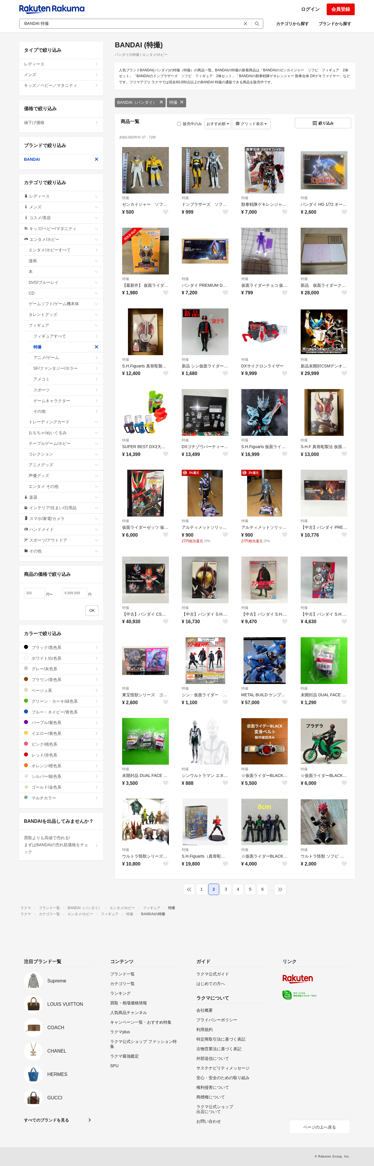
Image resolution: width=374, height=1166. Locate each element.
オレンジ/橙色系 (61, 765)
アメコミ (65, 379)
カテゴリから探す (292, 23)
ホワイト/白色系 (61, 658)
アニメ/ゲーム (65, 357)
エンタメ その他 (63, 486)
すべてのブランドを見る (46, 1120)
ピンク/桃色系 (61, 744)
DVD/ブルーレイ (63, 282)
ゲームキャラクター (65, 400)
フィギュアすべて (65, 336)
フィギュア (63, 325)
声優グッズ (63, 475)
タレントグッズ (63, 314)
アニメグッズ (63, 464)
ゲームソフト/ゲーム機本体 (63, 303)
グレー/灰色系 (61, 668)
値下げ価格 (61, 122)
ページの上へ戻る (319, 1127)
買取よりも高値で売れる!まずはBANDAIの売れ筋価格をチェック (61, 844)
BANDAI (61, 159)
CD (63, 293)
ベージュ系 (61, 690)
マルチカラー (61, 797)
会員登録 (340, 9)
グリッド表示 (251, 124)
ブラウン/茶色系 (61, 679)
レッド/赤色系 (61, 754)
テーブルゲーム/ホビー (63, 443)
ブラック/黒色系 (61, 647)
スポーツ (65, 390)
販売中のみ (189, 124)
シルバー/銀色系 (61, 776)
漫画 (63, 260)
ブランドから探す (334, 23)
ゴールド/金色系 (61, 787)
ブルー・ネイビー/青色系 (61, 711)
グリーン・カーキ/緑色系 (61, 701)
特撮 (176, 102)
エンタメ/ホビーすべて (63, 250)
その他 (65, 411)
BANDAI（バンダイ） (140, 102)
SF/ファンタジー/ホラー (65, 368)
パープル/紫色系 (61, 722)
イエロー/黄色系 (61, 733)
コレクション (63, 454)
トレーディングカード (63, 421)
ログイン (310, 9)
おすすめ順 (218, 124)
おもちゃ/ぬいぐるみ (63, 432)
